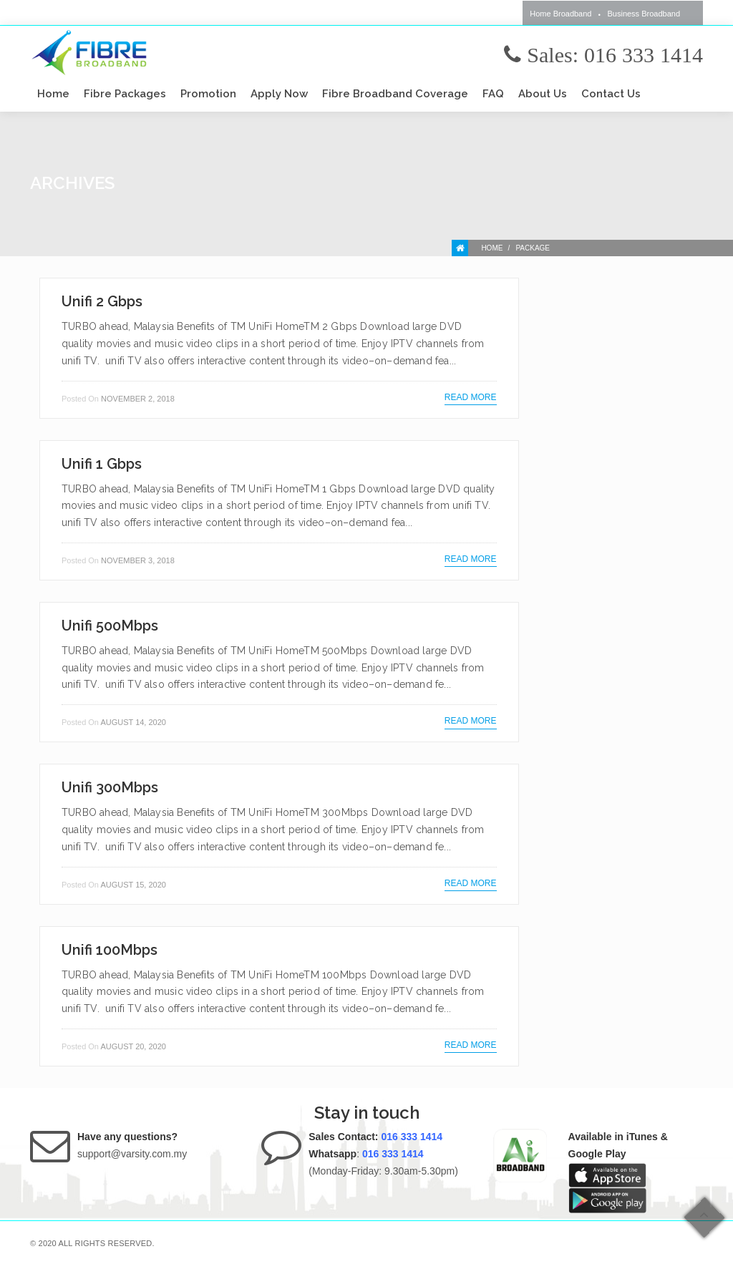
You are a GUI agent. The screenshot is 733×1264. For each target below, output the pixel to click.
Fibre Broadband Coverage (395, 93)
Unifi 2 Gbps (102, 301)
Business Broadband (643, 13)
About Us (542, 93)
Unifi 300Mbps (110, 787)
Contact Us (611, 93)
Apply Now (279, 93)
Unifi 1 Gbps (102, 463)
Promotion (208, 93)
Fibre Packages (125, 93)
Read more (471, 397)
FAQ (493, 93)
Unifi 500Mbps (110, 625)
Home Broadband (560, 13)
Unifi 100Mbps (109, 949)
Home (53, 93)
